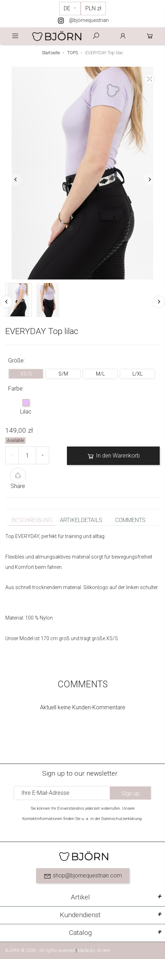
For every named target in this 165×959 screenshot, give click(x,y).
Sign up (130, 793)
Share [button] (18, 478)
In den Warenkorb (113, 456)
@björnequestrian (89, 20)
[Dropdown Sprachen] (70, 8)
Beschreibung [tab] (32, 520)
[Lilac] (26, 403)
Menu (15, 36)
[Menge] (27, 455)
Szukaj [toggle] (96, 36)
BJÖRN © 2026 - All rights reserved (40, 950)
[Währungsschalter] (93, 8)
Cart (150, 36)
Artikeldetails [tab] (81, 520)
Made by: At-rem (94, 950)
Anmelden (123, 36)
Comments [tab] (130, 520)
